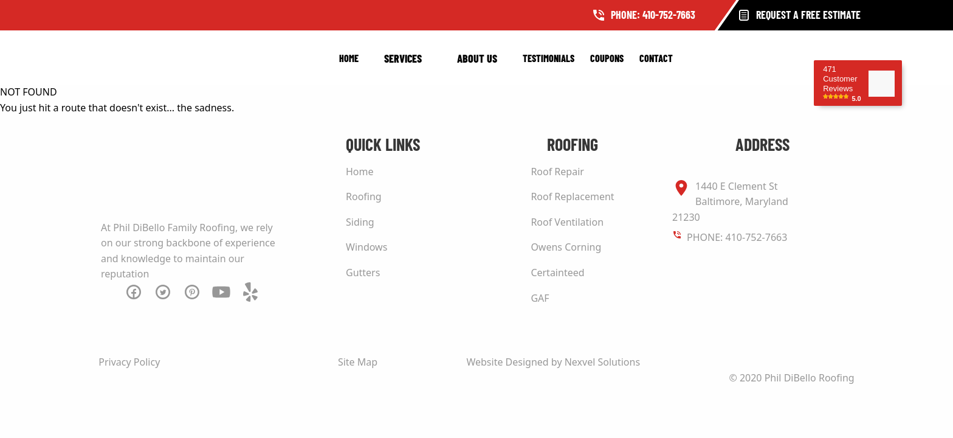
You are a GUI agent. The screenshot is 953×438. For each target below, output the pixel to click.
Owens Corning (566, 247)
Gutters (363, 272)
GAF (540, 298)
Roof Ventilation (567, 222)
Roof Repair (557, 171)
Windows (366, 247)
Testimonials (548, 58)
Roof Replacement (572, 196)
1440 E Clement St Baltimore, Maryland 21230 (730, 201)
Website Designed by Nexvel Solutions (553, 362)
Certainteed (557, 272)
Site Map (357, 362)
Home (349, 58)
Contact (656, 58)
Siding (360, 222)
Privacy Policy (129, 362)
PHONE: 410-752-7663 (737, 237)
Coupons (607, 58)
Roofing (364, 196)
